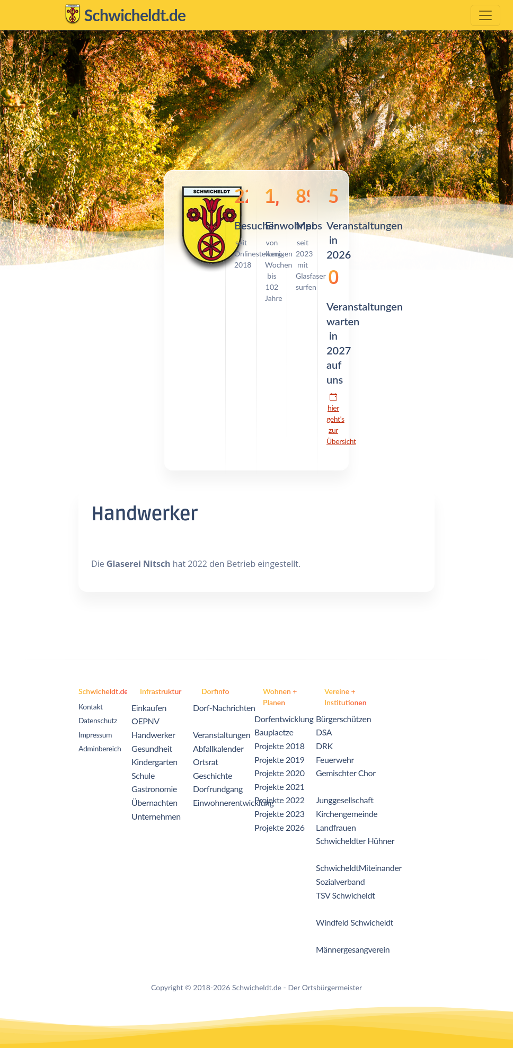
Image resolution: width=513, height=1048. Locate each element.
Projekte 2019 (279, 759)
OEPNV (145, 721)
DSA (324, 732)
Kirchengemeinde (346, 814)
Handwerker (153, 735)
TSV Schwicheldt (345, 895)
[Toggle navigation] (485, 15)
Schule (143, 775)
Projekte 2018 (279, 746)
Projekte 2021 (279, 786)
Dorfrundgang (218, 789)
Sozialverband (340, 881)
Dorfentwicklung (283, 719)
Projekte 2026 (279, 827)
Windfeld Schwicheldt (354, 922)
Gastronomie (154, 789)
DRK (324, 746)
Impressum (95, 734)
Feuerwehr (335, 759)
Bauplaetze (273, 732)
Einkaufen (148, 708)
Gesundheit (151, 748)
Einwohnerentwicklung (233, 802)
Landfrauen (336, 827)
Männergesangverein (353, 949)
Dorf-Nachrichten (224, 708)
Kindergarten (154, 762)
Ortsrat (205, 762)
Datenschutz (97, 720)
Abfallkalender (218, 748)
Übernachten (154, 802)
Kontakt (90, 706)
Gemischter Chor (346, 773)
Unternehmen (156, 816)
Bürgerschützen (343, 719)
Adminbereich (99, 748)
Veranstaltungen (221, 735)
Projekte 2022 (279, 800)
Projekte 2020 (279, 773)
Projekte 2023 (279, 814)
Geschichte (212, 775)
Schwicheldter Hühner (355, 841)
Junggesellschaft (345, 800)
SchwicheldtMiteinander (359, 868)
